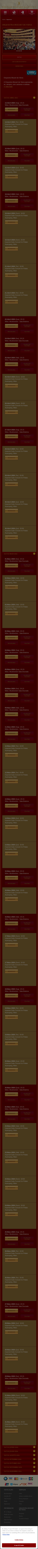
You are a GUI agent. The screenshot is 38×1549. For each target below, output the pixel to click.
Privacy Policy (6, 1534)
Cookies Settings (19, 1540)
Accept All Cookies (19, 1545)
